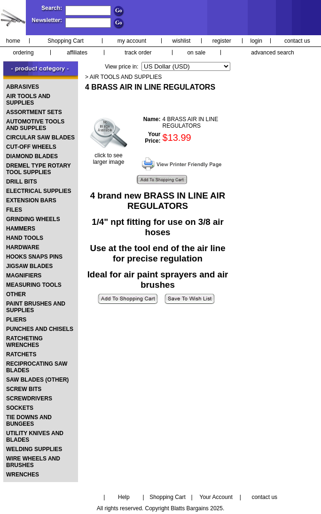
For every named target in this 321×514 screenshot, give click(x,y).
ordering (23, 52)
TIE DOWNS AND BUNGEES (29, 420)
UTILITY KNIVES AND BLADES (34, 436)
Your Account (215, 497)
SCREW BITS (23, 389)
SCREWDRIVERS (29, 398)
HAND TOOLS (24, 238)
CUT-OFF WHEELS (31, 147)
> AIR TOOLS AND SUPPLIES (123, 77)
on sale (196, 52)
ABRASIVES (22, 87)
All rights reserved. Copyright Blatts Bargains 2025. (160, 508)
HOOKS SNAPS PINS (34, 256)
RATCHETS (21, 354)
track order (138, 52)
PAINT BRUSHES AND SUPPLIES (35, 307)
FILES (14, 210)
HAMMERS (20, 228)
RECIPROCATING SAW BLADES (36, 367)
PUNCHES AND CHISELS (39, 329)
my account (131, 41)
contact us (297, 41)
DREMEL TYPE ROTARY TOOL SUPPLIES (38, 169)
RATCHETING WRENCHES (24, 341)
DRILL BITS (21, 181)
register (221, 41)
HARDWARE (22, 247)
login (256, 41)
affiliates (77, 52)
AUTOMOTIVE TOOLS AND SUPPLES (35, 124)
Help (124, 497)
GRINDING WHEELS (33, 219)
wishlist (181, 41)
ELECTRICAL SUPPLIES (38, 191)
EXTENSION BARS (31, 200)
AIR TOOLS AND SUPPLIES (28, 99)
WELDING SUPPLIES (34, 449)
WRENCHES (22, 474)
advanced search (272, 52)
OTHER (16, 294)
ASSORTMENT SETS (34, 112)
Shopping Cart (65, 41)
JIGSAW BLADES (29, 266)
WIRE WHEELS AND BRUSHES (33, 461)
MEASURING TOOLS (34, 285)
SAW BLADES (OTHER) (37, 379)
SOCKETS (19, 408)
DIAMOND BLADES (32, 156)
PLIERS (16, 319)
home (13, 41)
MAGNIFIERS (23, 275)
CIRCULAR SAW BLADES (40, 137)
